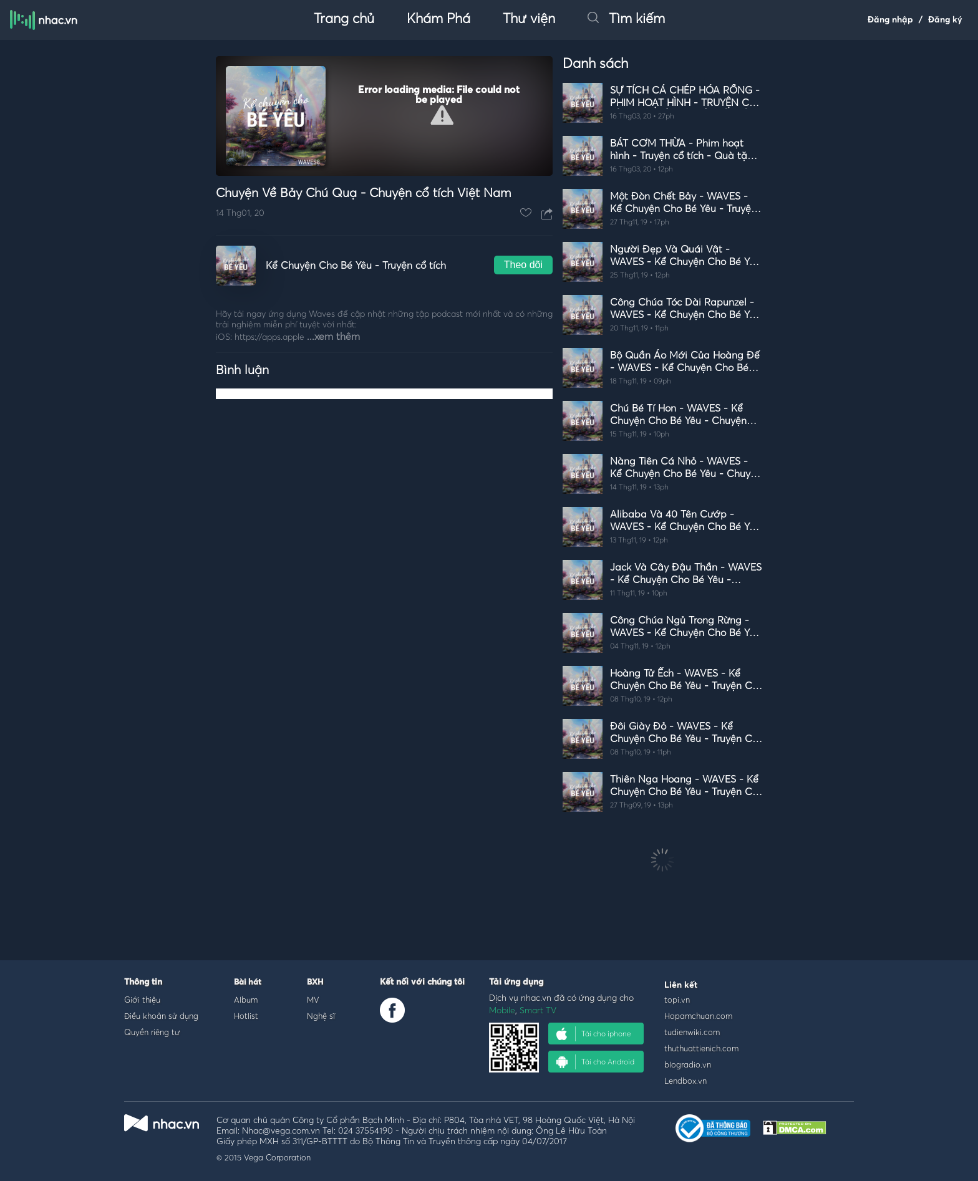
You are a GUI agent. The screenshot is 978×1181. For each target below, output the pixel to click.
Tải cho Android (595, 1061)
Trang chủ (344, 19)
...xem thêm (333, 337)
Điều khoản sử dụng (161, 1016)
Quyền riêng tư (152, 1032)
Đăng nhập (890, 20)
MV (313, 1000)
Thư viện (529, 19)
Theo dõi (523, 264)
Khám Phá (438, 19)
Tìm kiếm (626, 19)
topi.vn (677, 1000)
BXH (315, 982)
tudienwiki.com (692, 1032)
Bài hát (247, 982)
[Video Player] (384, 116)
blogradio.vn (687, 1064)
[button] (442, 115)
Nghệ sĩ (321, 1016)
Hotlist (246, 1016)
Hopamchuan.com (698, 1016)
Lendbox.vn (685, 1081)
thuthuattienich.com (701, 1048)
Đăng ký (945, 20)
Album (246, 1000)
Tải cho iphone (593, 1033)
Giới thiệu (142, 1000)
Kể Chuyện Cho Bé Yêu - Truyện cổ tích (356, 266)
